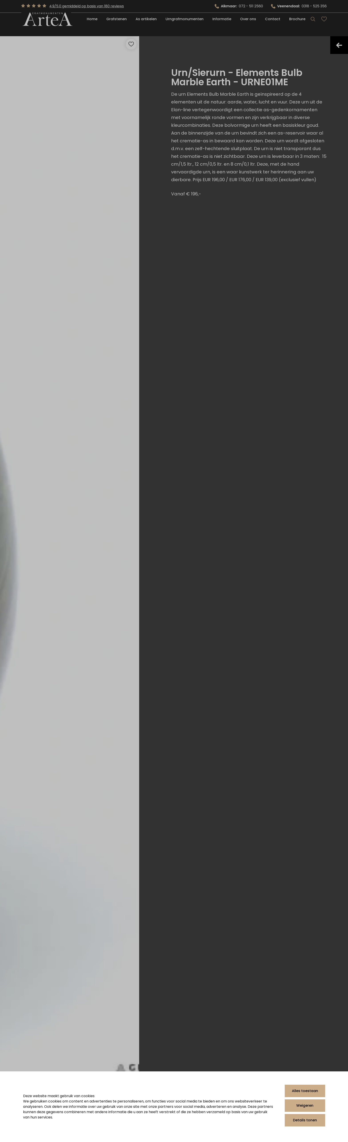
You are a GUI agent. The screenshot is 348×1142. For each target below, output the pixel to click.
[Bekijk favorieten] (324, 25)
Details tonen (305, 1120)
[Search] (313, 25)
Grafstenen (116, 24)
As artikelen (146, 24)
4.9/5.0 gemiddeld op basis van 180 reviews (86, 6)
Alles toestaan (305, 1090)
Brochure (297, 24)
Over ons (248, 24)
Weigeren (304, 1105)
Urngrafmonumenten (185, 24)
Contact (272, 24)
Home (92, 24)
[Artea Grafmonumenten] (46, 25)
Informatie (221, 24)
